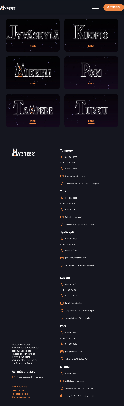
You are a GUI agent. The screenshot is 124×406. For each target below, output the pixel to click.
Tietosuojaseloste (21, 397)
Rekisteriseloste (20, 394)
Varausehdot (18, 390)
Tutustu (33, 46)
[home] (8, 7)
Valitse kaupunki (113, 7)
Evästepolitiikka (19, 387)
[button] (95, 7)
